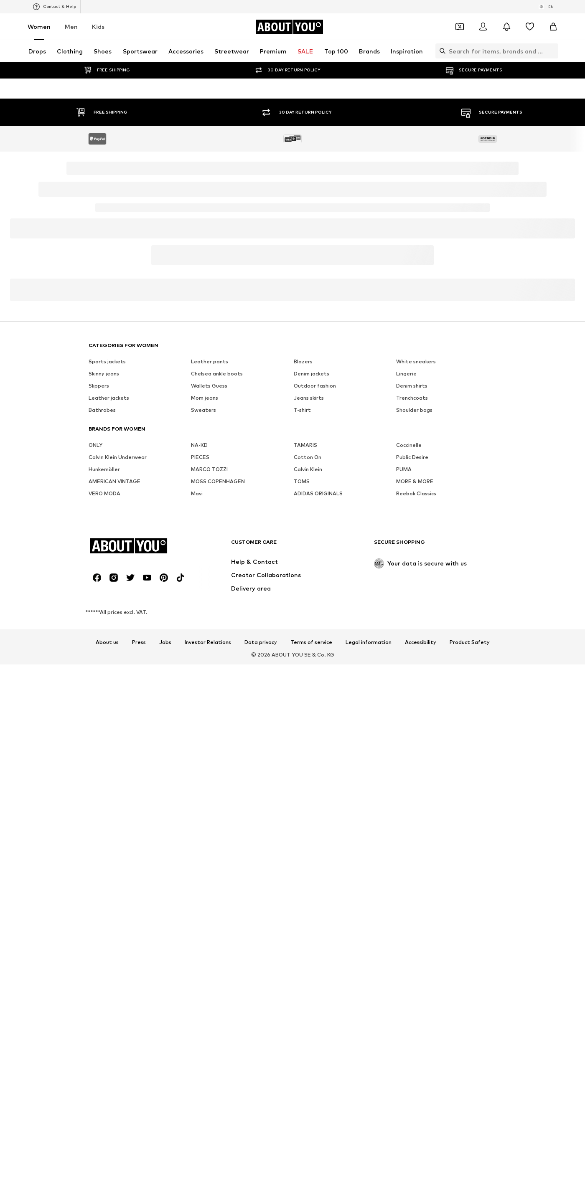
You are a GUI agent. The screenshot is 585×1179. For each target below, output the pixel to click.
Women (39, 26)
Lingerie (406, 705)
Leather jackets (109, 729)
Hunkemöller (104, 800)
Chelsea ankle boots (217, 705)
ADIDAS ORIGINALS (318, 824)
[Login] (483, 27)
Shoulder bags (414, 741)
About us (107, 973)
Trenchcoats (412, 729)
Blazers (303, 693)
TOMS (302, 812)
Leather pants (209, 693)
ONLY (95, 776)
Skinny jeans (104, 705)
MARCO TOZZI (209, 800)
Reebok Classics (416, 824)
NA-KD (199, 776)
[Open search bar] (440, 51)
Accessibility (420, 973)
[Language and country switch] (546, 6)
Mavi (197, 824)
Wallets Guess (209, 717)
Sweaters (203, 741)
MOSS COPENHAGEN (218, 812)
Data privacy (260, 973)
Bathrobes (102, 741)
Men (71, 26)
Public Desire (412, 788)
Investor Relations (208, 973)
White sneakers (416, 693)
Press (139, 973)
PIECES (200, 788)
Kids (98, 26)
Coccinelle (409, 776)
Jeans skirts (309, 729)
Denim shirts (411, 717)
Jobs (165, 973)
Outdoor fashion (315, 717)
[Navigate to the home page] (289, 27)
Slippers (99, 717)
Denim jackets (311, 705)
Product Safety (470, 973)
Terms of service (311, 973)
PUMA (404, 800)
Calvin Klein (308, 800)
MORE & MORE (414, 812)
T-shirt (302, 741)
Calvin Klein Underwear (118, 788)
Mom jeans (204, 729)
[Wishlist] (530, 27)
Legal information (369, 973)
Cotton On (307, 788)
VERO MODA (104, 824)
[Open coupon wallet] (460, 27)
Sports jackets (107, 693)
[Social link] (97, 909)
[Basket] (553, 27)
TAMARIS (305, 776)
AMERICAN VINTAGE (114, 812)
